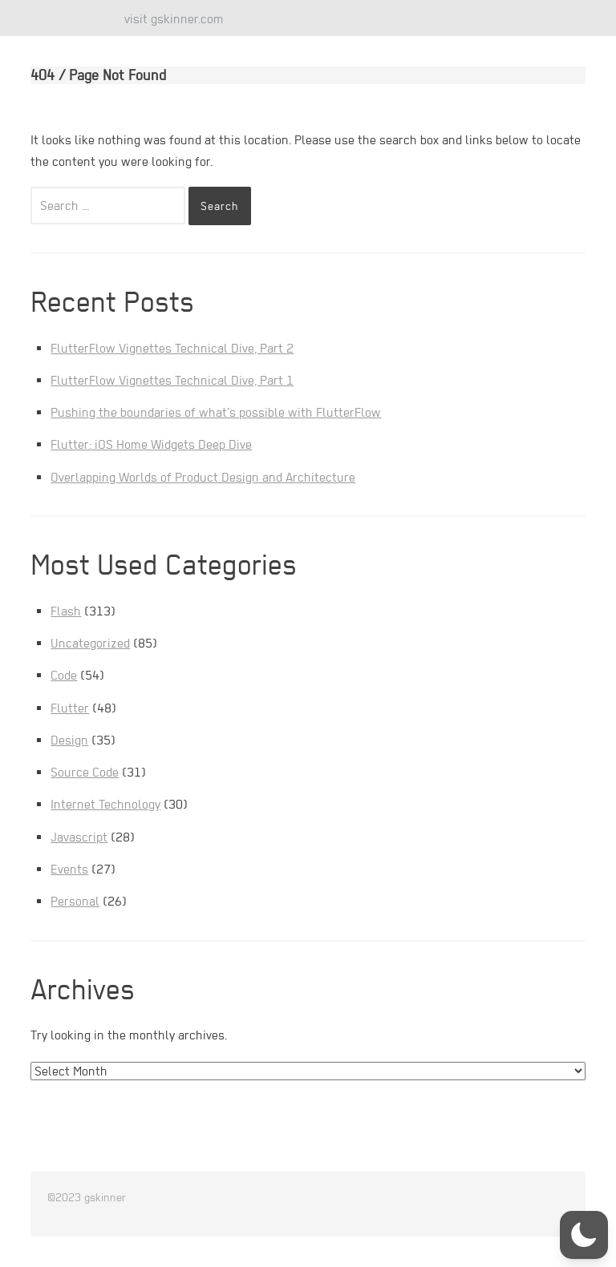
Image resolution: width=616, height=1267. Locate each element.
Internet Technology (105, 804)
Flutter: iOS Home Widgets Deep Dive (151, 444)
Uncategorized (90, 643)
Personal (75, 901)
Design (69, 740)
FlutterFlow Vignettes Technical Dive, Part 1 (172, 380)
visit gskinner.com (174, 18)
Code (64, 675)
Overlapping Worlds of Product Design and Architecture (203, 477)
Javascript (79, 837)
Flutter (70, 708)
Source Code (85, 772)
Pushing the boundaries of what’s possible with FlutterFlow (216, 412)
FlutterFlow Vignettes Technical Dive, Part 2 (172, 348)
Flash (66, 611)
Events (69, 869)
